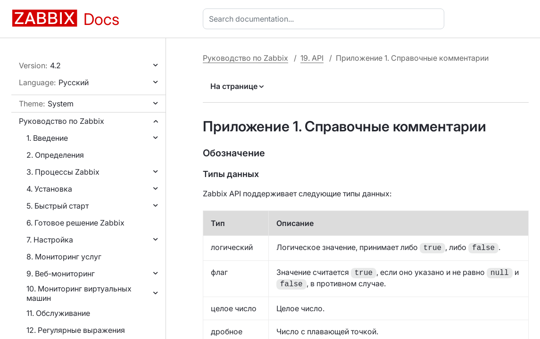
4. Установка (49, 189)
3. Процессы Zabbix (63, 172)
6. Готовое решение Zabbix (75, 222)
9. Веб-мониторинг (60, 273)
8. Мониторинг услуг (63, 256)
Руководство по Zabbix (61, 121)
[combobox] (325, 19)
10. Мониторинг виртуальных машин (79, 293)
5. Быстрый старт (57, 205)
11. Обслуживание (58, 313)
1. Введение (47, 138)
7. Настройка (49, 239)
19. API (312, 58)
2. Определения (55, 155)
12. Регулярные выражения (75, 330)
